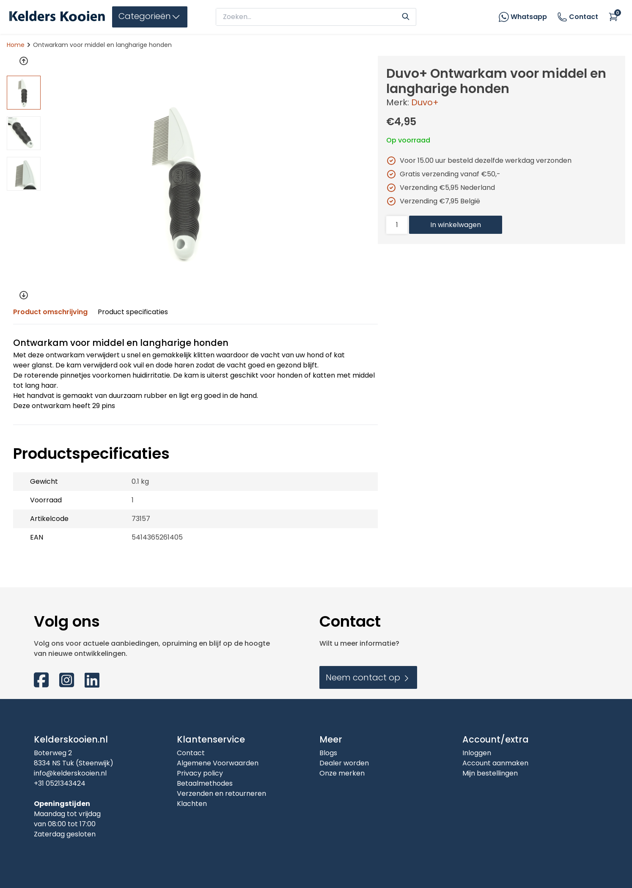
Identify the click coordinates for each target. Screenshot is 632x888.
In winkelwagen (455, 225)
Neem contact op (368, 677)
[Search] (405, 15)
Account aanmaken (495, 763)
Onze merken (342, 773)
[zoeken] (308, 16)
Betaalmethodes (205, 783)
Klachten (192, 804)
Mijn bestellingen (490, 773)
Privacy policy (200, 773)
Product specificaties (133, 312)
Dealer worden (344, 763)
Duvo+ (425, 102)
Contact (577, 17)
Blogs (328, 753)
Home (16, 45)
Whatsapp (529, 17)
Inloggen (476, 753)
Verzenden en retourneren (221, 793)
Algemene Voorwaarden (217, 763)
